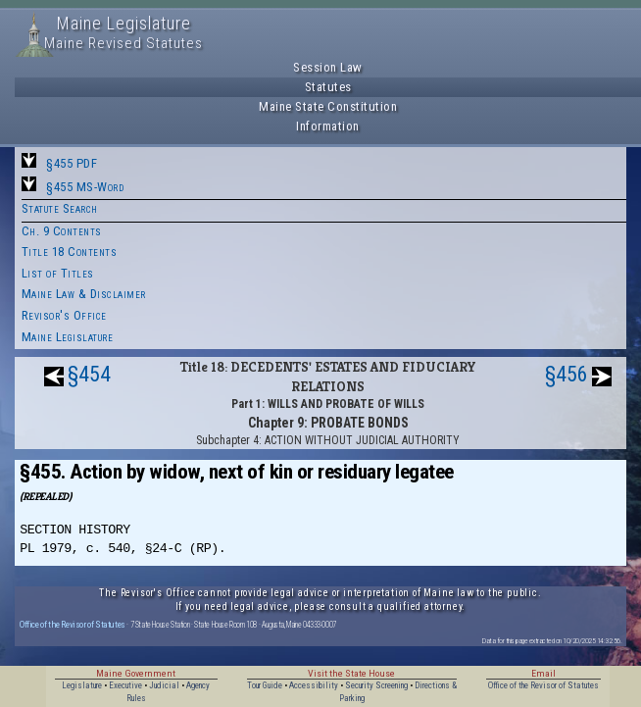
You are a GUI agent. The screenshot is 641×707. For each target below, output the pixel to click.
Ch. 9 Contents (62, 231)
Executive (125, 685)
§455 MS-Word (84, 186)
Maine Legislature (68, 336)
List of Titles (58, 273)
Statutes (328, 86)
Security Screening (376, 685)
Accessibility (313, 685)
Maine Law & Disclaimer (84, 293)
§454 (89, 374)
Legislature (82, 685)
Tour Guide (264, 685)
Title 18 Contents (70, 251)
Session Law (328, 67)
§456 (566, 374)
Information (328, 126)
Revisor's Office (64, 315)
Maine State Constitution (328, 106)
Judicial (164, 685)
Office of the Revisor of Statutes (72, 624)
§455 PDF (71, 163)
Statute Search (60, 208)
